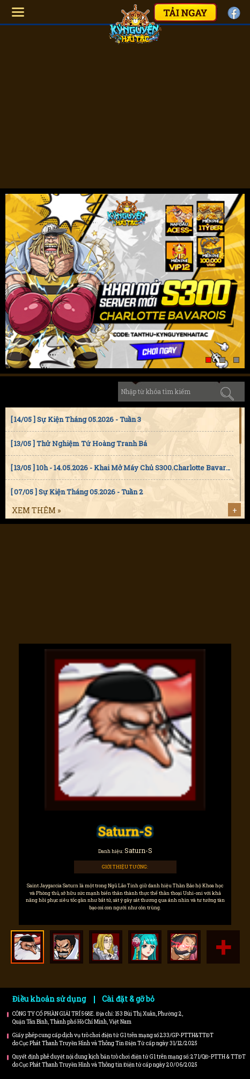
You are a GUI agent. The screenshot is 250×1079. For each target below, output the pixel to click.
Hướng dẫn (87, 552)
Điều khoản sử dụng (49, 999)
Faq (163, 552)
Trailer (163, 595)
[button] (208, 360)
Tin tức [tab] (23, 392)
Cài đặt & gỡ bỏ (128, 999)
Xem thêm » (36, 510)
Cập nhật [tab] (98, 392)
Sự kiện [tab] (61, 392)
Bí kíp (87, 595)
